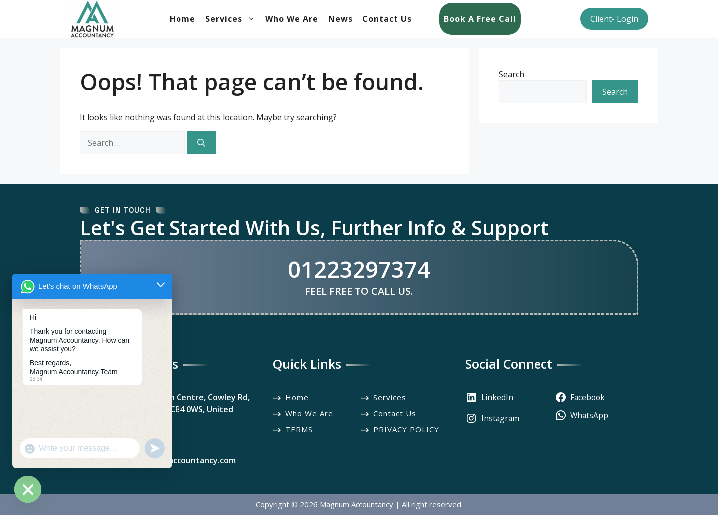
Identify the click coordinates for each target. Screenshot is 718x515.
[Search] (201, 142)
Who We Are (291, 19)
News (340, 19)
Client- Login (614, 19)
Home (182, 19)
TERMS (299, 429)
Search (511, 74)
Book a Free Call (480, 19)
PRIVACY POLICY (406, 429)
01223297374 (359, 269)
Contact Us (387, 19)
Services (232, 19)
